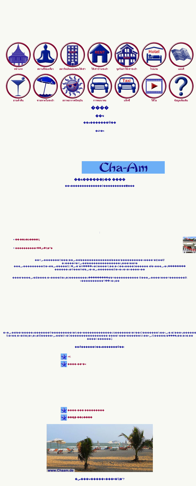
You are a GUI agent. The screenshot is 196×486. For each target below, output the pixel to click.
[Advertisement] (100, 22)
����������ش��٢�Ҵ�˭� (34, 248)
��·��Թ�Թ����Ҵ (27, 239)
